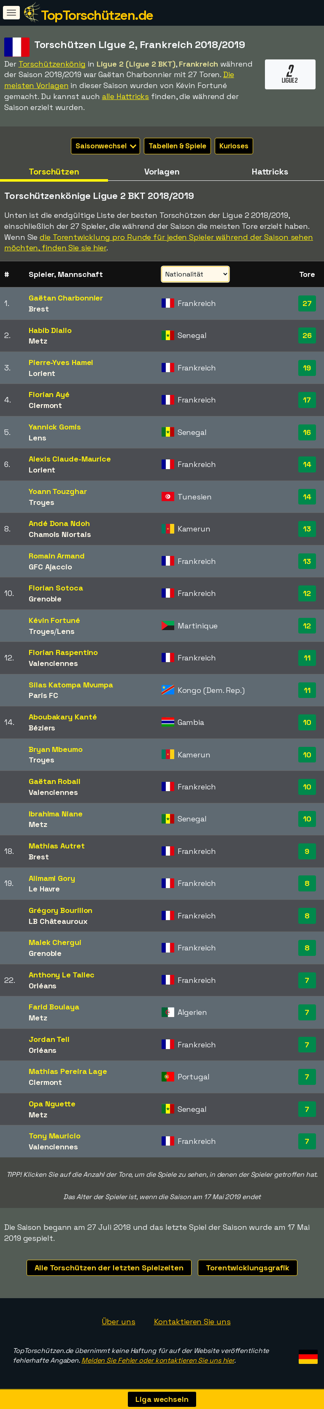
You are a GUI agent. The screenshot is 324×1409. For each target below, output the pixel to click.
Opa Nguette (52, 1103)
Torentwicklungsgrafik (247, 1267)
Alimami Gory (52, 878)
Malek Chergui (55, 942)
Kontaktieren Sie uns (192, 1321)
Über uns (118, 1321)
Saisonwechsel (106, 145)
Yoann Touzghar (58, 491)
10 (307, 722)
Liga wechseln (162, 1399)
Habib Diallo (50, 330)
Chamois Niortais (60, 534)
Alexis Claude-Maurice (70, 459)
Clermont (45, 405)
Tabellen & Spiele (177, 145)
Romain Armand (57, 556)
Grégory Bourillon (60, 910)
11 (307, 658)
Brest (39, 309)
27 (307, 303)
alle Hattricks (125, 96)
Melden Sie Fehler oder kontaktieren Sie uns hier (157, 1360)
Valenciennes (53, 663)
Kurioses (233, 145)
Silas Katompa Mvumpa (71, 685)
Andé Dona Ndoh (59, 523)
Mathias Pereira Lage (68, 1071)
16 (307, 432)
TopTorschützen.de (97, 15)
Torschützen (54, 171)
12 (307, 593)
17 (307, 400)
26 (307, 335)
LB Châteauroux (58, 921)
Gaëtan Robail (55, 781)
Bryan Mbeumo (56, 749)
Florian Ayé (49, 394)
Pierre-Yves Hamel (61, 362)
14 (307, 464)
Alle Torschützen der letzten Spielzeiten (109, 1267)
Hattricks (270, 171)
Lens (37, 438)
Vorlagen (162, 171)
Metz (38, 341)
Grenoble (45, 599)
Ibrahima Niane (56, 814)
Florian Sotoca (56, 588)
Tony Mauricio (55, 1136)
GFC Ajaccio (50, 567)
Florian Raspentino (63, 652)
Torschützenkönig (52, 64)
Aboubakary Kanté (63, 717)
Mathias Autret (57, 846)
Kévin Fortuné (54, 620)
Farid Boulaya (54, 1007)
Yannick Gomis (55, 427)
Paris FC (43, 695)
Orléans (43, 985)
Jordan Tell (49, 1039)
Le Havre (44, 889)
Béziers (42, 728)
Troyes (41, 502)
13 (307, 529)
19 (307, 368)
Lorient (42, 373)
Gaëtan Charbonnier (66, 298)
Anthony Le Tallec (61, 975)
